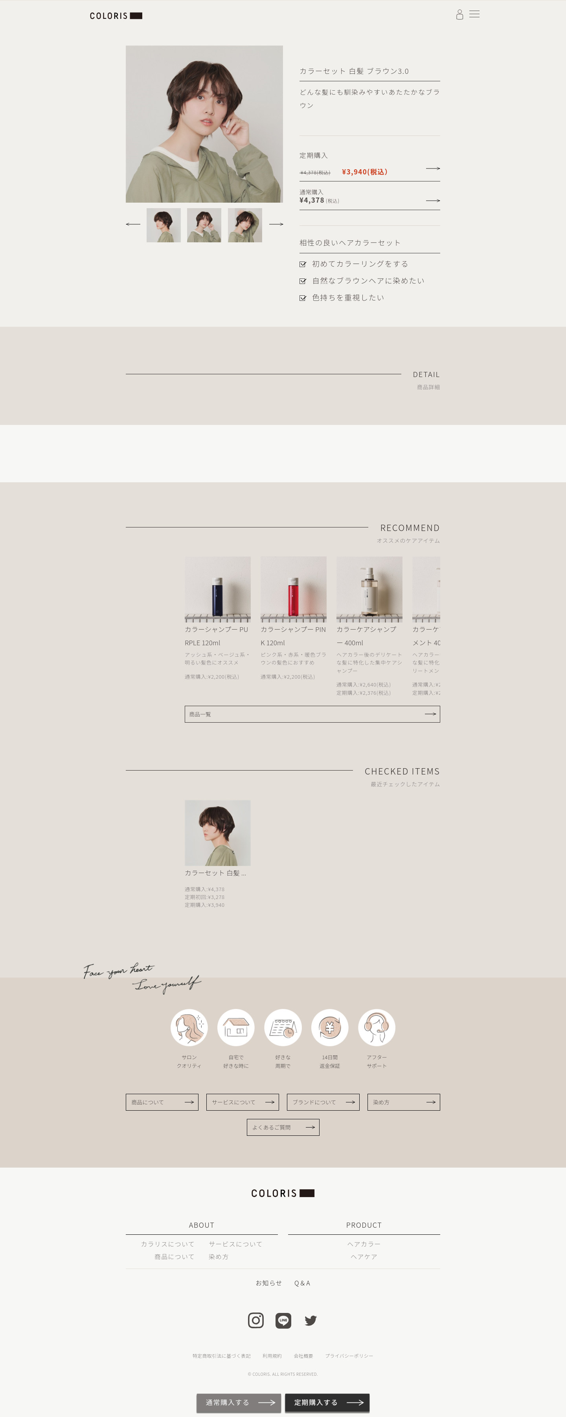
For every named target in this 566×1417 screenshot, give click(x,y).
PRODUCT (364, 1224)
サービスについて (234, 1102)
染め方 (381, 1102)
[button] (135, 221)
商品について (147, 1102)
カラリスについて (168, 1244)
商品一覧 (200, 714)
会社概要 (303, 1355)
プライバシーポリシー (349, 1355)
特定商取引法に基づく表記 (222, 1355)
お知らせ (269, 1282)
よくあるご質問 (271, 1127)
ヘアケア (364, 1256)
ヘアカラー (364, 1244)
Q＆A (302, 1282)
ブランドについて (314, 1102)
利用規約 (272, 1355)
